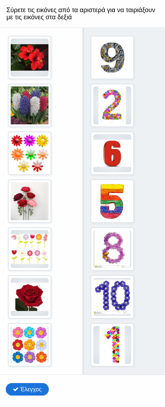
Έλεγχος (27, 389)
